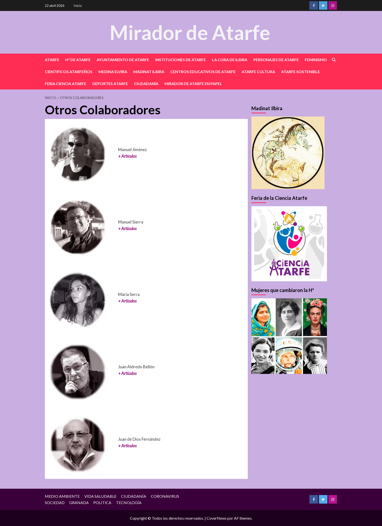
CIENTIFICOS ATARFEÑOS (68, 71)
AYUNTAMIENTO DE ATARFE (123, 59)
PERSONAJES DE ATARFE (276, 59)
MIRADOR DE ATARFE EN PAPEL (193, 83)
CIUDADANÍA (146, 83)
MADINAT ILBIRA (148, 71)
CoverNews (217, 518)
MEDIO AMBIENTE (62, 496)
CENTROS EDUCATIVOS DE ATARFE (203, 71)
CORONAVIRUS (165, 496)
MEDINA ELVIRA (112, 71)
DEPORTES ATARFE (110, 83)
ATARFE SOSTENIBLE (300, 71)
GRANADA (79, 502)
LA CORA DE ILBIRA (229, 59)
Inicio (78, 5)
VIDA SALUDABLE (100, 496)
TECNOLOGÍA (129, 502)
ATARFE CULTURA (258, 71)
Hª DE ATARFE (78, 59)
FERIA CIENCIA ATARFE (65, 83)
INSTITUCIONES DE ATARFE (180, 59)
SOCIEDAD (55, 502)
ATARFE (52, 59)
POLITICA (102, 502)
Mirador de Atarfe (190, 32)
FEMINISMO (316, 59)
